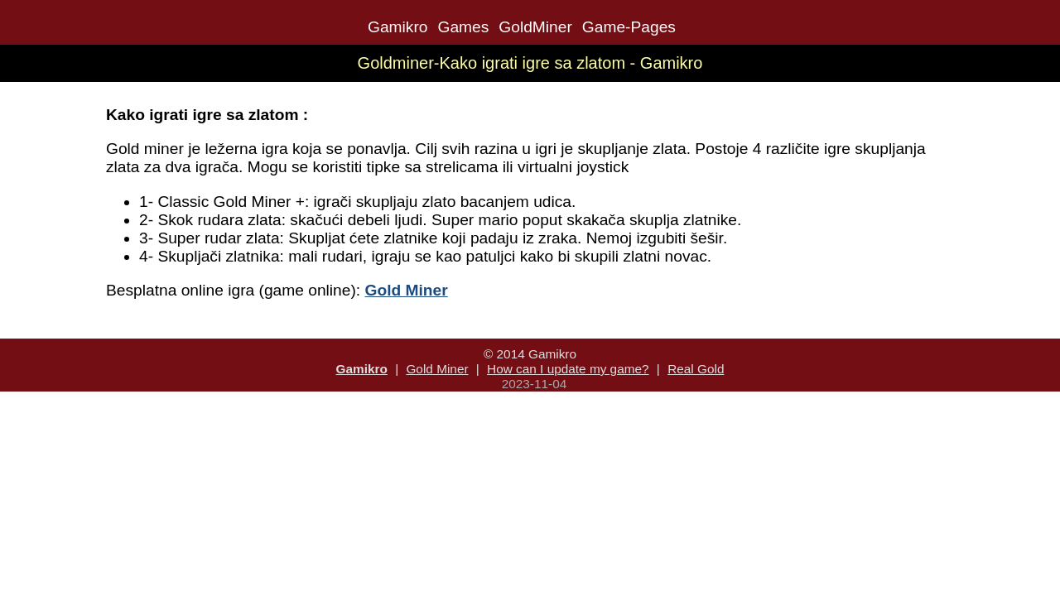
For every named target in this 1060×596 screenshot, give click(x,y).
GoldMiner (535, 27)
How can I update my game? (568, 369)
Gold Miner (437, 369)
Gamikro (398, 27)
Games (463, 27)
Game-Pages (629, 27)
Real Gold (695, 369)
